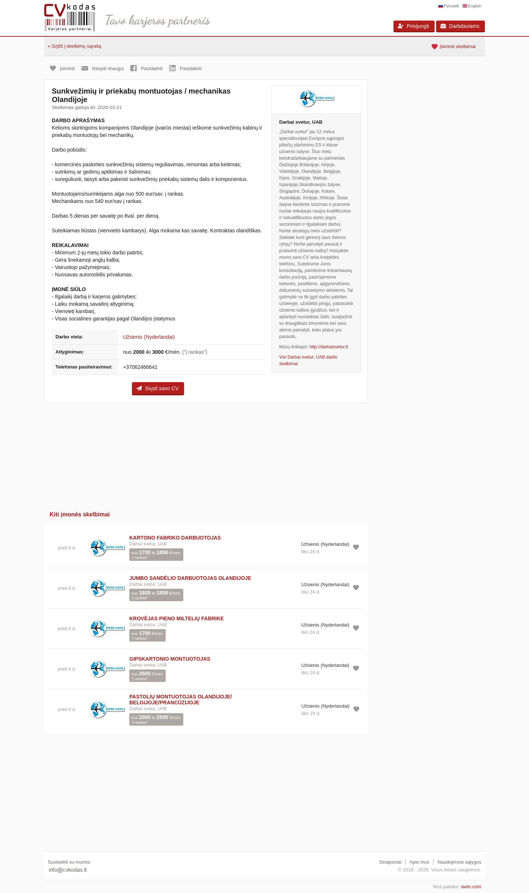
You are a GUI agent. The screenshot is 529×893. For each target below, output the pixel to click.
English (474, 6)
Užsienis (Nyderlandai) (149, 337)
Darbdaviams (459, 26)
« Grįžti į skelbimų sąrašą (74, 46)
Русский (451, 6)
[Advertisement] (205, 454)
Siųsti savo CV (157, 388)
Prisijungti (413, 26)
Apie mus (419, 862)
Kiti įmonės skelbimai (80, 514)
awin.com (471, 886)
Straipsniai (390, 862)
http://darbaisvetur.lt (329, 346)
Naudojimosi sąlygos (459, 862)
